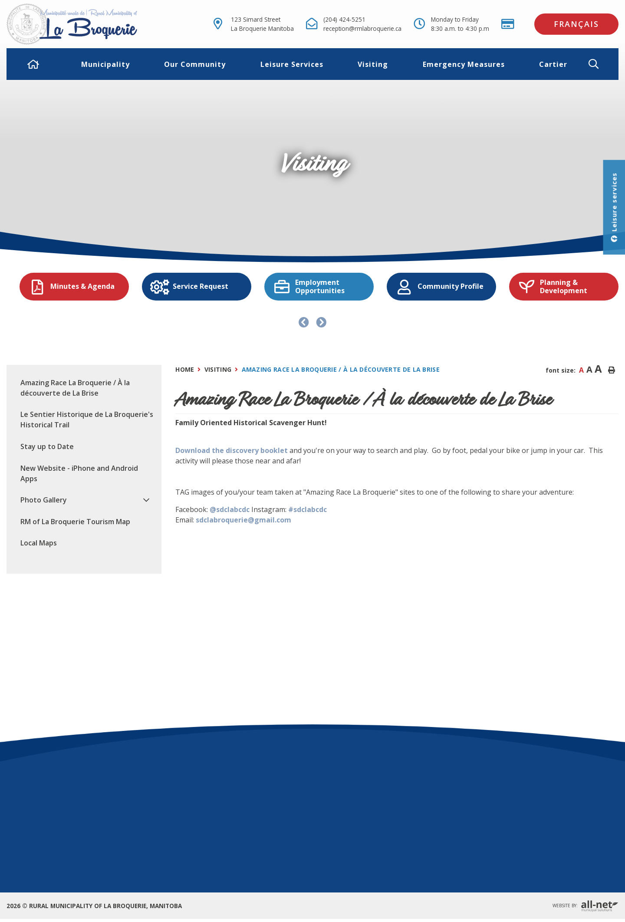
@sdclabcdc (230, 509)
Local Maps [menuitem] (38, 543)
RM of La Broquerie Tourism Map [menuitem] (75, 521)
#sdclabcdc (307, 509)
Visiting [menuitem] (373, 64)
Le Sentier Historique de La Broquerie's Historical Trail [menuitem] (86, 420)
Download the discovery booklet (231, 450)
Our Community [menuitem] (195, 64)
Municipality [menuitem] (105, 64)
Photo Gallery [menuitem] (43, 500)
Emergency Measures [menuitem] (464, 64)
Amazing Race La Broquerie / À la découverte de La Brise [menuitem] (75, 388)
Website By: (585, 906)
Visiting (217, 369)
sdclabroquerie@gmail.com (243, 520)
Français (576, 24)
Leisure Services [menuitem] (291, 64)
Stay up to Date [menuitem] (47, 446)
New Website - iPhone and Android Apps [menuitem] (79, 473)
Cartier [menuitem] (553, 64)
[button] (600, 64)
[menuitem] (33, 64)
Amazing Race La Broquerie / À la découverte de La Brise (341, 369)
